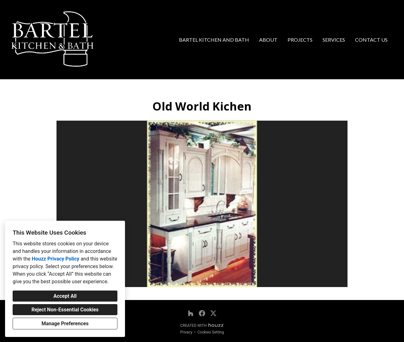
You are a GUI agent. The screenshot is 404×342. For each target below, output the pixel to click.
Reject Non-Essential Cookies (65, 310)
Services (334, 40)
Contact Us (371, 40)
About (268, 40)
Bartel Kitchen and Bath (214, 40)
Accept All (65, 296)
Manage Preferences (64, 324)
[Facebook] (202, 313)
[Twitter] (213, 313)
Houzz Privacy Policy (55, 259)
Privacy (186, 332)
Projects (300, 40)
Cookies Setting (211, 332)
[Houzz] (190, 313)
